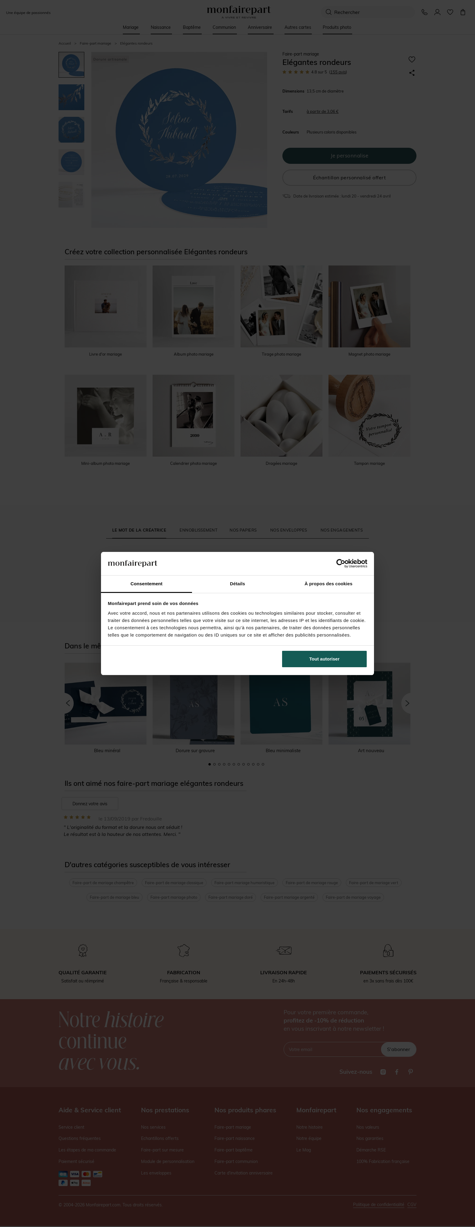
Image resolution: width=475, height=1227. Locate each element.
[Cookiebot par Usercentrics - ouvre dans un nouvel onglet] (340, 563)
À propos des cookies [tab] (328, 583)
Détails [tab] (237, 583)
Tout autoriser (324, 658)
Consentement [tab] (146, 583)
